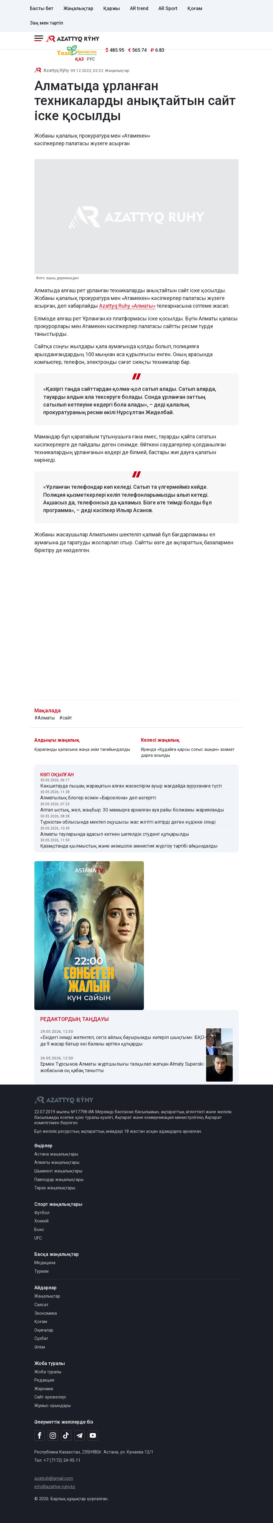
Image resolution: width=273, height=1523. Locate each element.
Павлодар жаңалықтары (58, 1179)
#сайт (65, 718)
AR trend (139, 8)
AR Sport (167, 8)
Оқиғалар (43, 1330)
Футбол (41, 1212)
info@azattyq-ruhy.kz (54, 1486)
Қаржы (111, 8)
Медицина (44, 1262)
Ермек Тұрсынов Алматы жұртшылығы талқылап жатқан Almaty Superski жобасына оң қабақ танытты (121, 1067)
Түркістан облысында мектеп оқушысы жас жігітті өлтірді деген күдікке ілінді (128, 822)
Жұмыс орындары (52, 1405)
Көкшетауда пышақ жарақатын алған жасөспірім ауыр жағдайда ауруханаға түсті (131, 786)
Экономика (45, 1313)
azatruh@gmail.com (53, 1478)
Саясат (41, 1304)
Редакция (44, 1380)
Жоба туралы (47, 1371)
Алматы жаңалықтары (56, 1162)
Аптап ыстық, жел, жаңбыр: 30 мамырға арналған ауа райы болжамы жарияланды (132, 810)
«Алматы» (143, 306)
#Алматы (44, 718)
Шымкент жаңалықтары (58, 1171)
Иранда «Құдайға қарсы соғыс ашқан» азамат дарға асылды (188, 752)
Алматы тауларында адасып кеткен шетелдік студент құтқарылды (114, 834)
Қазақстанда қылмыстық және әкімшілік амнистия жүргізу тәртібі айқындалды (129, 846)
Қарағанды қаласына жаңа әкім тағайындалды (82, 749)
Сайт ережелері (50, 1397)
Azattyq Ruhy (115, 306)
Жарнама (43, 1388)
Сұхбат (41, 1338)
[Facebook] (39, 1435)
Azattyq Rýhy (56, 70)
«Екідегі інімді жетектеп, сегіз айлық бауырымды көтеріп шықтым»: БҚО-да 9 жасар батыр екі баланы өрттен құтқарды (123, 1041)
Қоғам (194, 8)
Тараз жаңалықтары (54, 1187)
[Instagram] (53, 1435)
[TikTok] (66, 1435)
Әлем (39, 1347)
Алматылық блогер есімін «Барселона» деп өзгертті (98, 798)
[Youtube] (93, 1436)
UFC (38, 1238)
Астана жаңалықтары (56, 1154)
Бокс (39, 1229)
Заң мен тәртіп (46, 23)
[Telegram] (79, 1436)
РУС (91, 59)
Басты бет (41, 8)
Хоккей (41, 1221)
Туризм (41, 1271)
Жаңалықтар (78, 8)
